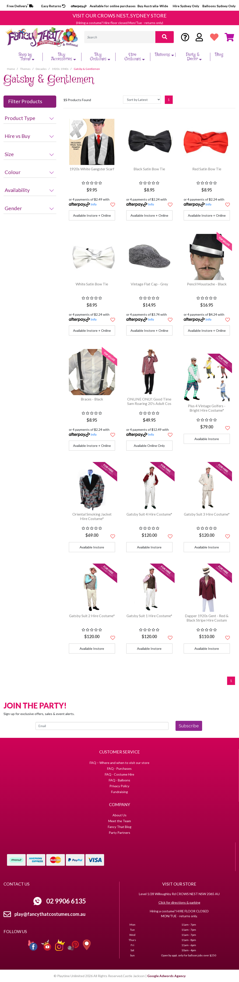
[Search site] (164, 37)
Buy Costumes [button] (100, 57)
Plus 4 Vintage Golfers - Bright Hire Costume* (206, 408)
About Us (119, 815)
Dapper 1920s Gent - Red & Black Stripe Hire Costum (206, 617)
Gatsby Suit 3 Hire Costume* (207, 514)
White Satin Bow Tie (92, 284)
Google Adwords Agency (166, 976)
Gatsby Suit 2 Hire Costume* (92, 615)
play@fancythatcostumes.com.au (49, 914)
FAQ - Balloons (119, 780)
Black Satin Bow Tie (149, 169)
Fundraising (119, 792)
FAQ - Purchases (119, 768)
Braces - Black (92, 399)
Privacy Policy (119, 786)
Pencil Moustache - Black (207, 284)
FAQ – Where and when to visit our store (119, 763)
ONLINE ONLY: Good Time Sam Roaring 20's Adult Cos (149, 401)
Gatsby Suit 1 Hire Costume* (149, 615)
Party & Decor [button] (194, 57)
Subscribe (189, 725)
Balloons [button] (165, 55)
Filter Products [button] (25, 101)
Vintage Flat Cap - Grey (149, 284)
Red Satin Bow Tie (206, 169)
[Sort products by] (142, 100)
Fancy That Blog (119, 827)
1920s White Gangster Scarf (92, 169)
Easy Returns (53, 6)
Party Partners (119, 833)
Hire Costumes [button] (135, 57)
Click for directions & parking (179, 902)
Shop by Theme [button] (27, 57)
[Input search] (119, 37)
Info (94, 204)
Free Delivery (20, 6)
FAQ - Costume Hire (119, 774)
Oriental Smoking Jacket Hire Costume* (92, 516)
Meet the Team (119, 821)
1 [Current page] (169, 100)
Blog (219, 55)
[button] (112, 204)
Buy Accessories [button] (64, 57)
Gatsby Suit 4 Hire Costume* (149, 514)
